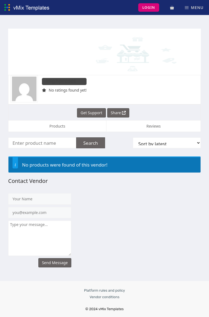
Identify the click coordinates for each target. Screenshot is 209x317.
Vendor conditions (104, 297)
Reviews (153, 126)
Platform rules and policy (104, 290)
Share (118, 112)
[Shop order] (167, 142)
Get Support (91, 112)
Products (57, 126)
